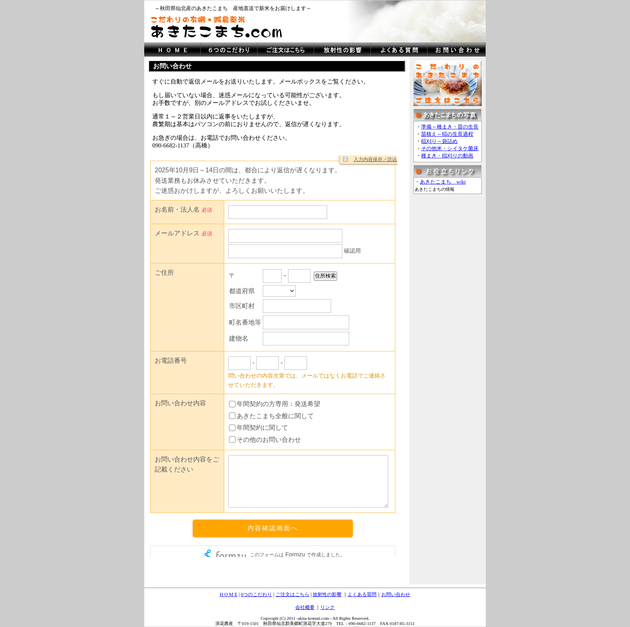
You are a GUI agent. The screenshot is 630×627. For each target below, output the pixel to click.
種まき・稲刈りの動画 (447, 156)
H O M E (228, 594)
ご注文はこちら (292, 594)
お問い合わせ (395, 594)
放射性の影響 (327, 594)
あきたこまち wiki (443, 182)
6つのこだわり (256, 594)
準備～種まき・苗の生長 (450, 127)
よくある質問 (362, 594)
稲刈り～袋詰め (439, 141)
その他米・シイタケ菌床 (450, 148)
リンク (327, 607)
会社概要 (305, 607)
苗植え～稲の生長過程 (447, 134)
